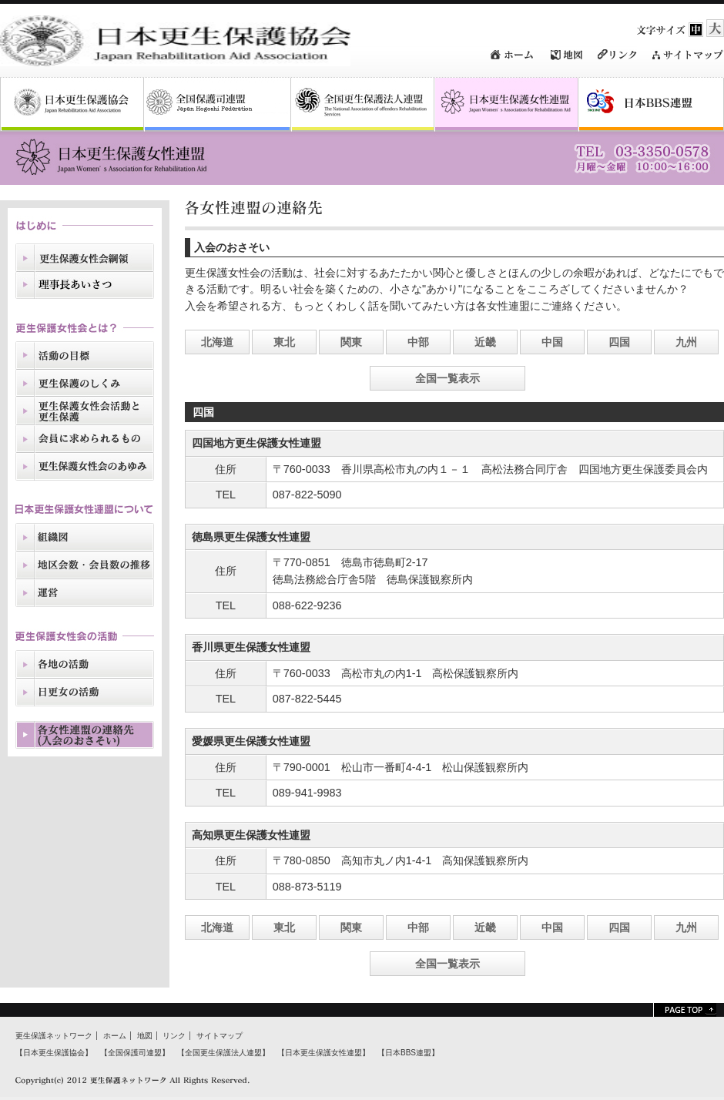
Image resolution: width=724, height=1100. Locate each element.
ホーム (114, 1035)
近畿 (485, 342)
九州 (686, 342)
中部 (418, 342)
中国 (552, 342)
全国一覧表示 (447, 378)
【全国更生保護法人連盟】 (223, 1052)
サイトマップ (219, 1035)
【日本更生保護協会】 (53, 1052)
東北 (284, 342)
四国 (619, 342)
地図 (145, 1035)
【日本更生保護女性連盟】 (323, 1052)
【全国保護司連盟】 (134, 1052)
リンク (174, 1035)
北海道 (217, 342)
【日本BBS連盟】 (408, 1052)
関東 (351, 342)
